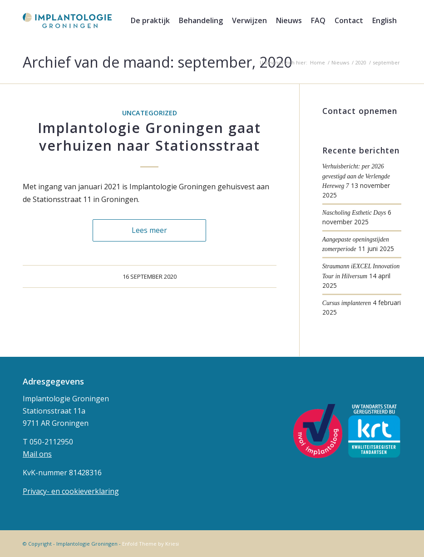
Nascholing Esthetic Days (354, 212)
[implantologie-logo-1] (67, 20)
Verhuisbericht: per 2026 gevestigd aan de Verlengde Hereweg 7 (356, 176)
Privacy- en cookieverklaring (71, 491)
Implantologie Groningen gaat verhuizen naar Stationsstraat (149, 136)
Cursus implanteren (346, 303)
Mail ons (37, 454)
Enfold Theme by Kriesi (150, 543)
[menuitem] (150, 20)
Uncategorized (149, 112)
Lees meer (149, 230)
